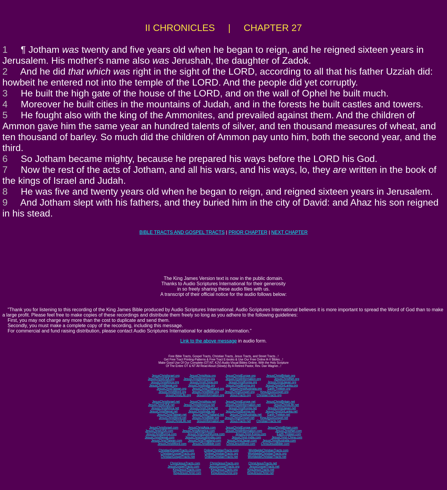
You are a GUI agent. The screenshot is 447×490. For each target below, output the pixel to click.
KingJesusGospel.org (274, 392)
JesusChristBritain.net (280, 401)
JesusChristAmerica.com (198, 430)
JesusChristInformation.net (243, 405)
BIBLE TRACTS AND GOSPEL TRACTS (182, 232)
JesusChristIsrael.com (163, 427)
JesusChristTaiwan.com (166, 440)
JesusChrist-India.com (246, 437)
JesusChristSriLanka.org (282, 385)
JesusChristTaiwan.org (171, 388)
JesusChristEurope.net (240, 401)
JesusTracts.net (240, 421)
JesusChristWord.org (172, 392)
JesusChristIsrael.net (166, 401)
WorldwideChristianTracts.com (268, 450)
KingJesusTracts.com (187, 469)
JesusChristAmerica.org (199, 379)
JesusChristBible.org (205, 392)
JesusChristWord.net (172, 417)
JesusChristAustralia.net (246, 414)
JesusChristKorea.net (242, 408)
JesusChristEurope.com (241, 427)
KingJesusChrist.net (260, 473)
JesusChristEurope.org (240, 375)
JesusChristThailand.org (208, 388)
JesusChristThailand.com (204, 440)
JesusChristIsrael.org (166, 375)
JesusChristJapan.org (282, 382)
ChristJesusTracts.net (262, 463)
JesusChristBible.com (206, 443)
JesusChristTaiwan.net (171, 414)
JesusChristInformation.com (243, 430)
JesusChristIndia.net (201, 411)
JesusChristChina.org (204, 382)
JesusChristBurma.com (161, 434)
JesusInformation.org (210, 395)
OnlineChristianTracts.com (221, 450)
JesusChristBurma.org (240, 385)
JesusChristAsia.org (202, 375)
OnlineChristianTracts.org (221, 453)
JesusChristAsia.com (202, 427)
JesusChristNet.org (286, 379)
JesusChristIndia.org (201, 385)
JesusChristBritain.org (280, 375)
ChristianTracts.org (269, 395)
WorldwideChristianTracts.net (267, 456)
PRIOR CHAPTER (247, 232)
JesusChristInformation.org (243, 379)
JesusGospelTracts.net (264, 466)
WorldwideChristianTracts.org (267, 453)
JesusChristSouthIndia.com (203, 437)
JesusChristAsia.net (203, 401)
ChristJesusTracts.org (224, 463)
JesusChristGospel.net (240, 417)
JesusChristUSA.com (159, 430)
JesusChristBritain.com (283, 427)
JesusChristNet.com (288, 430)
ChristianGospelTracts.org (177, 453)
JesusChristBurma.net (240, 411)
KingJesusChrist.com (187, 473)
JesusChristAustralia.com (279, 440)
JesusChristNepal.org (163, 385)
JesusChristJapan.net (281, 408)
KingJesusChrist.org (224, 473)
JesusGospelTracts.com (183, 466)
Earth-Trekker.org (278, 388)
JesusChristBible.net (205, 417)
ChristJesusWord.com (240, 443)
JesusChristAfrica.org (165, 382)
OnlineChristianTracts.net (221, 456)
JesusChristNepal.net (163, 411)
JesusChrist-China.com (287, 437)
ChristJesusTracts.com (185, 463)
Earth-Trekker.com (289, 434)
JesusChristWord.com (172, 443)
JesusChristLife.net (286, 405)
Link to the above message (208, 340)
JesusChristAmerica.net (199, 405)
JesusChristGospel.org (240, 392)
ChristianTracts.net (268, 421)
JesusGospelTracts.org (224, 466)
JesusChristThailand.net (208, 414)
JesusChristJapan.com (242, 440)
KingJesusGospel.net (274, 417)
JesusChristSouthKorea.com (206, 434)
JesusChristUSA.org (161, 379)
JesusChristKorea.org (242, 382)
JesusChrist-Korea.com (250, 434)
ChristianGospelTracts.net (178, 456)
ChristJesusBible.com (275, 443)
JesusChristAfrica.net (165, 408)
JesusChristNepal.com (159, 437)
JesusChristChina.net (204, 408)
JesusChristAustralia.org (246, 388)
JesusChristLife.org (178, 395)
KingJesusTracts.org (224, 469)
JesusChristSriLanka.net (282, 411)
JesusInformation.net (210, 421)
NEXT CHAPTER (289, 232)
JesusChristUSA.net (161, 405)
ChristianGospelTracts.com (176, 450)
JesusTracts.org (240, 395)
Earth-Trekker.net (278, 414)
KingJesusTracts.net (261, 469)
